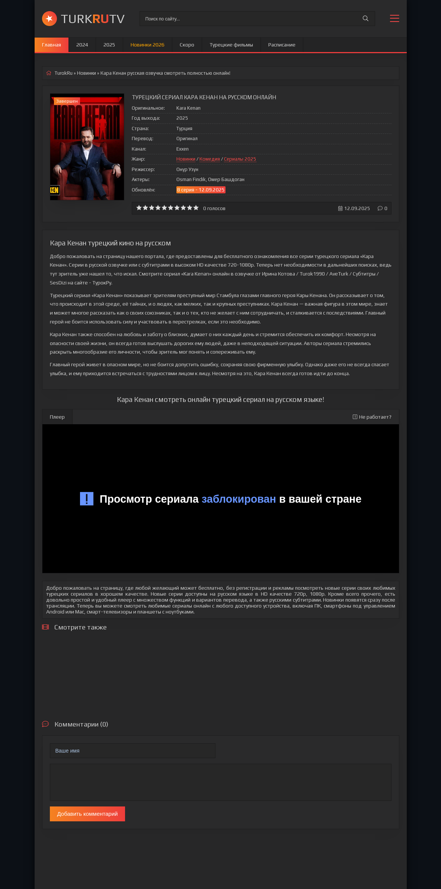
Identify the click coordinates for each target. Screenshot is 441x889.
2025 (109, 45)
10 (196, 207)
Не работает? (372, 417)
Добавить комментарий (87, 814)
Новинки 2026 (147, 45)
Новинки (185, 159)
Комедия (209, 159)
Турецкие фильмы (231, 45)
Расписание (281, 45)
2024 (82, 45)
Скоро (187, 45)
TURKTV (93, 18)
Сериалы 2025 (240, 159)
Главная (51, 45)
